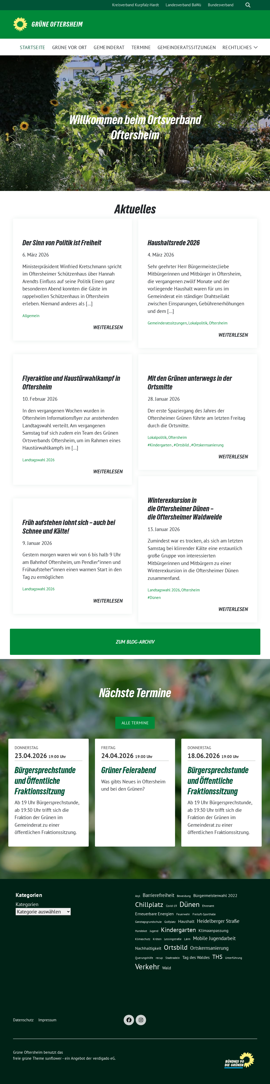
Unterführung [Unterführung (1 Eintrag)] (233, 958)
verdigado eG (104, 1058)
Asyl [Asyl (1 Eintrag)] (137, 896)
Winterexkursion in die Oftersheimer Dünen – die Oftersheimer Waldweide (185, 508)
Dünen (155, 597)
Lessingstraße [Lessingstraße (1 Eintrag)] (173, 939)
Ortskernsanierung (208, 444)
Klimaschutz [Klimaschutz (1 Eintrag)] (142, 939)
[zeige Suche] (248, 5)
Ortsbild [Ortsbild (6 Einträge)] (176, 947)
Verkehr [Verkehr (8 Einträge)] (147, 966)
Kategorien (27, 904)
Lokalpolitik (197, 322)
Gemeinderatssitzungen (167, 322)
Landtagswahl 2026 (38, 459)
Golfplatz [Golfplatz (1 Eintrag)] (170, 922)
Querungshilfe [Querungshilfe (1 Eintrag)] (144, 958)
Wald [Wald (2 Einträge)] (166, 967)
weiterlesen (108, 327)
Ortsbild (182, 444)
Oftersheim (218, 322)
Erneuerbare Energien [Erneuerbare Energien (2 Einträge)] (154, 913)
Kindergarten (160, 444)
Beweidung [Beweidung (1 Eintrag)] (184, 896)
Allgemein (30, 315)
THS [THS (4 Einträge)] (217, 956)
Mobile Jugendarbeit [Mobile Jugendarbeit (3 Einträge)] (214, 938)
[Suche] (240, 5)
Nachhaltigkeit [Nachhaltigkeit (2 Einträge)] (148, 948)
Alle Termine (135, 722)
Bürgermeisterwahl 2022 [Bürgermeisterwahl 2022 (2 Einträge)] (215, 895)
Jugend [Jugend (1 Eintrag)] (154, 931)
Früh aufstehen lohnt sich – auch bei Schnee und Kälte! (68, 526)
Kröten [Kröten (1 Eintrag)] (157, 939)
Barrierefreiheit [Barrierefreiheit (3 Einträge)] (158, 895)
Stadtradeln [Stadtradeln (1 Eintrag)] (172, 958)
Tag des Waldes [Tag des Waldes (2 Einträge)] (196, 957)
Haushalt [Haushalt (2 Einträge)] (186, 921)
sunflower (53, 1058)
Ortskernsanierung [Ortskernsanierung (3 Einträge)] (209, 948)
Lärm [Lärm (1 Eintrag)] (187, 939)
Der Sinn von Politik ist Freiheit (61, 242)
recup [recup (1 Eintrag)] (159, 958)
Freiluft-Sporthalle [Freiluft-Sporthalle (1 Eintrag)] (204, 914)
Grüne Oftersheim (57, 24)
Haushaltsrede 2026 (174, 242)
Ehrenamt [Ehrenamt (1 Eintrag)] (208, 906)
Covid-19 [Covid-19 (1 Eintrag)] (171, 906)
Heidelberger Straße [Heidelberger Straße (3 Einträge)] (218, 921)
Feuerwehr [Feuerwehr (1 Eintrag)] (183, 914)
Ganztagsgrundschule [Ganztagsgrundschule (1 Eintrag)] (148, 922)
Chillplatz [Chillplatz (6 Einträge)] (149, 904)
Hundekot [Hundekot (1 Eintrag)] (141, 931)
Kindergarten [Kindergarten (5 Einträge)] (178, 929)
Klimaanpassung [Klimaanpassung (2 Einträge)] (214, 930)
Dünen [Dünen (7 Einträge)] (189, 904)
